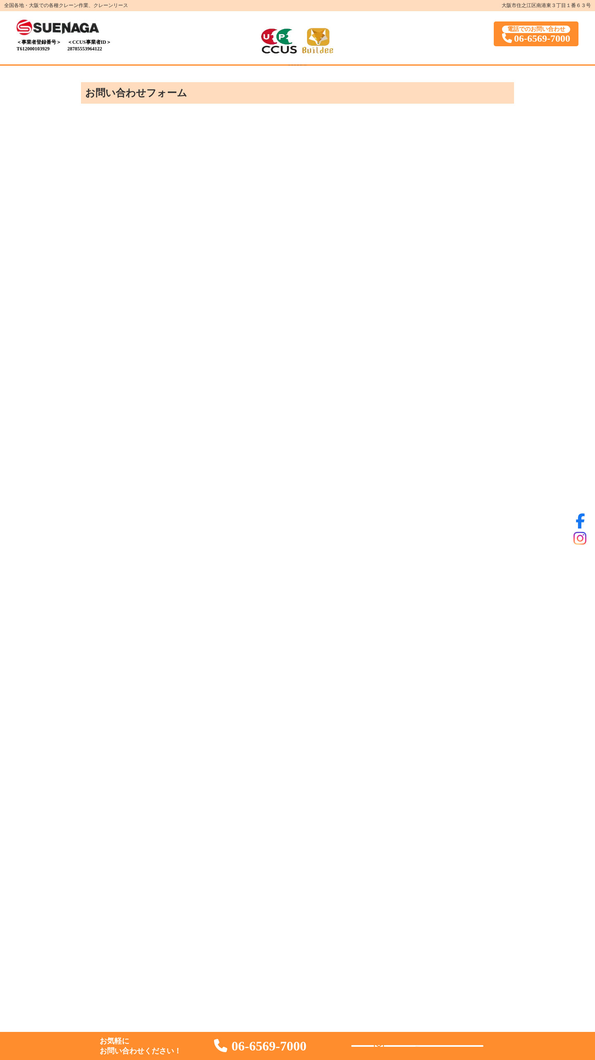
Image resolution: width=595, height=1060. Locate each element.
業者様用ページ (355, 74)
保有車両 (216, 74)
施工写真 (259, 74)
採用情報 (302, 74)
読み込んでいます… (297, 549)
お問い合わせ (415, 74)
